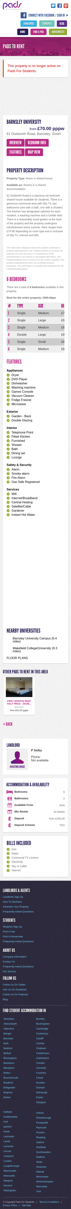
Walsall (40, 1171)
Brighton (7, 1092)
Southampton (43, 1152)
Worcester (41, 1186)
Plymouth (41, 1127)
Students (47, 24)
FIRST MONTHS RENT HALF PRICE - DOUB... (19, 702)
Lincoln (7, 1151)
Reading (40, 1137)
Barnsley (8, 1038)
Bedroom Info (37, 142)
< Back (7, 724)
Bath (6, 1043)
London (7, 1161)
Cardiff (39, 1038)
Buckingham (43, 1023)
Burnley (40, 1018)
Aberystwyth (10, 1023)
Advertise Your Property (16, 906)
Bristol (6, 1097)
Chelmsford (42, 1058)
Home (22, 32)
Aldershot (8, 1028)
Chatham (41, 1048)
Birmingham (9, 1058)
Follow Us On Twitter (14, 984)
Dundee (40, 1082)
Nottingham (9, 1190)
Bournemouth (10, 1077)
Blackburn (8, 1063)
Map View (34, 152)
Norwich (7, 1185)
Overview (15, 142)
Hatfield (7, 1111)
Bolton (6, 1072)
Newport (7, 1180)
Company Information (14, 956)
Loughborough (11, 1165)
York (38, 1191)
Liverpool (8, 1156)
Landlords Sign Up (13, 896)
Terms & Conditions (49, 1202)
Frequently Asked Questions (18, 911)
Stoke (39, 1161)
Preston (40, 1132)
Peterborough (43, 1117)
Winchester (42, 1176)
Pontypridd (42, 1122)
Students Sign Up (12, 926)
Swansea (41, 1166)
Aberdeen (8, 1018)
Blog (62, 24)
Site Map (26, 1205)
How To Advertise (12, 901)
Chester (40, 1063)
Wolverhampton (44, 1181)
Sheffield (41, 1147)
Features (15, 152)
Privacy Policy (10, 1205)
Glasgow (41, 1102)
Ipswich (7, 1126)
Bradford (8, 1082)
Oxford (40, 1112)
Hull (5, 1121)
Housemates (58, 32)
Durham (40, 1087)
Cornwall (41, 1067)
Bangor (7, 1033)
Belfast (7, 1053)
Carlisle (40, 1043)
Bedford (7, 1048)
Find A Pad (38, 32)
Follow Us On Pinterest (15, 994)
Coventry (41, 1072)
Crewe (39, 1077)
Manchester (9, 1170)
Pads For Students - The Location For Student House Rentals (12, 5)
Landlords (28, 24)
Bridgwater (9, 1087)
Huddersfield (10, 1116)
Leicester (8, 1146)
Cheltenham (42, 1053)
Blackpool (8, 1067)
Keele (6, 1131)
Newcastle (9, 1175)
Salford (40, 1142)
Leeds (6, 1141)
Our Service (9, 971)
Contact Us (9, 961)
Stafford (40, 1157)
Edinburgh (41, 1092)
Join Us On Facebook (15, 989)
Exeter (39, 1097)
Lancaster (8, 1136)
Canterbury (42, 1033)
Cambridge (42, 1028)
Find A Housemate (13, 936)
